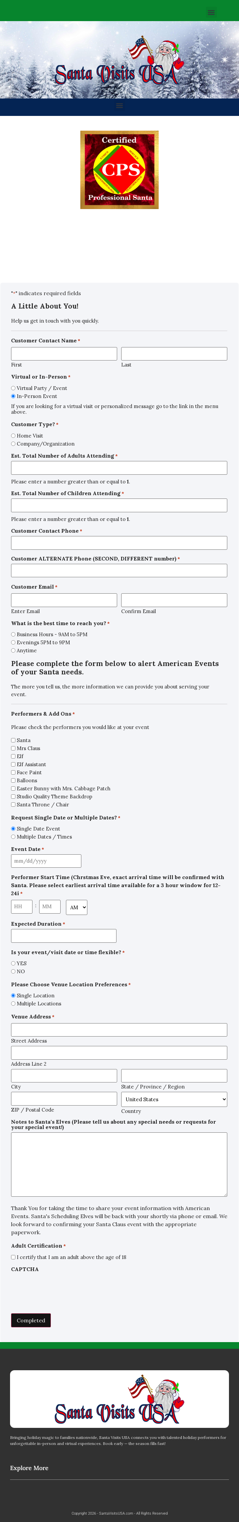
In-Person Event (37, 396)
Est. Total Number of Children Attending (67, 493)
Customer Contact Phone (46, 530)
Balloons (27, 780)
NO (21, 971)
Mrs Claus (28, 748)
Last (126, 364)
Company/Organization (46, 443)
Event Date (27, 849)
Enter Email (25, 611)
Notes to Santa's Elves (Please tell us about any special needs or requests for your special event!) (113, 1124)
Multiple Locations (39, 1003)
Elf (20, 756)
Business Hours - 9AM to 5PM (52, 634)
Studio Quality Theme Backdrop (54, 796)
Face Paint (29, 772)
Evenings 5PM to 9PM (43, 642)
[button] (211, 12)
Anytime (27, 650)
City (16, 1086)
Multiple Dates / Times (44, 836)
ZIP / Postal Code (32, 1109)
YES (21, 963)
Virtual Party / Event (42, 388)
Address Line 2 (29, 1063)
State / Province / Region (153, 1086)
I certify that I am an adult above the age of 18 (71, 1257)
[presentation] (62, 1287)
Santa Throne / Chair (43, 804)
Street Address (29, 1040)
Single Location (36, 995)
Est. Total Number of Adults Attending (64, 455)
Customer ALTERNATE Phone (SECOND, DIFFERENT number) (95, 558)
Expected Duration (38, 923)
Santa (23, 740)
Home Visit (30, 435)
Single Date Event (38, 828)
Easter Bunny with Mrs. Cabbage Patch (63, 788)
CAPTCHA (25, 1269)
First (16, 364)
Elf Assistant (31, 764)
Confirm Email (138, 611)
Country (131, 1111)
